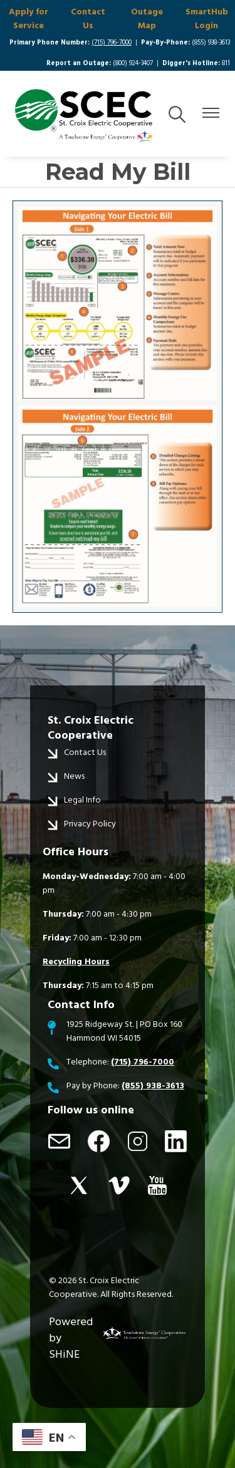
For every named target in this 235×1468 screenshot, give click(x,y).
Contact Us (88, 19)
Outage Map (147, 19)
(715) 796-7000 (111, 42)
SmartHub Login (206, 19)
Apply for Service (28, 19)
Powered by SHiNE (71, 1338)
